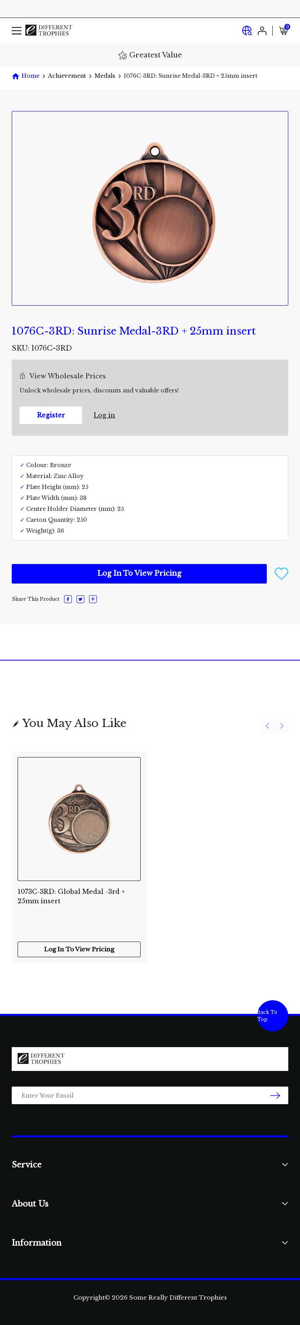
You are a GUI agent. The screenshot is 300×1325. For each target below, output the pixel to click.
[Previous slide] (268, 725)
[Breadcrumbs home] (25, 76)
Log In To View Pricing (139, 573)
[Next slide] (281, 725)
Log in (104, 415)
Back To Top (267, 1015)
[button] (281, 573)
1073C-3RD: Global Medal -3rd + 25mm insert (71, 896)
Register (51, 415)
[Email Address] (150, 1095)
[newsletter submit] (275, 1095)
